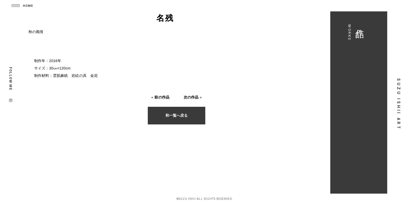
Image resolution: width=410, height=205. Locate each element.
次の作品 (191, 97)
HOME (28, 5)
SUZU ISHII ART (398, 104)
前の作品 (161, 97)
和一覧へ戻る (176, 115)
